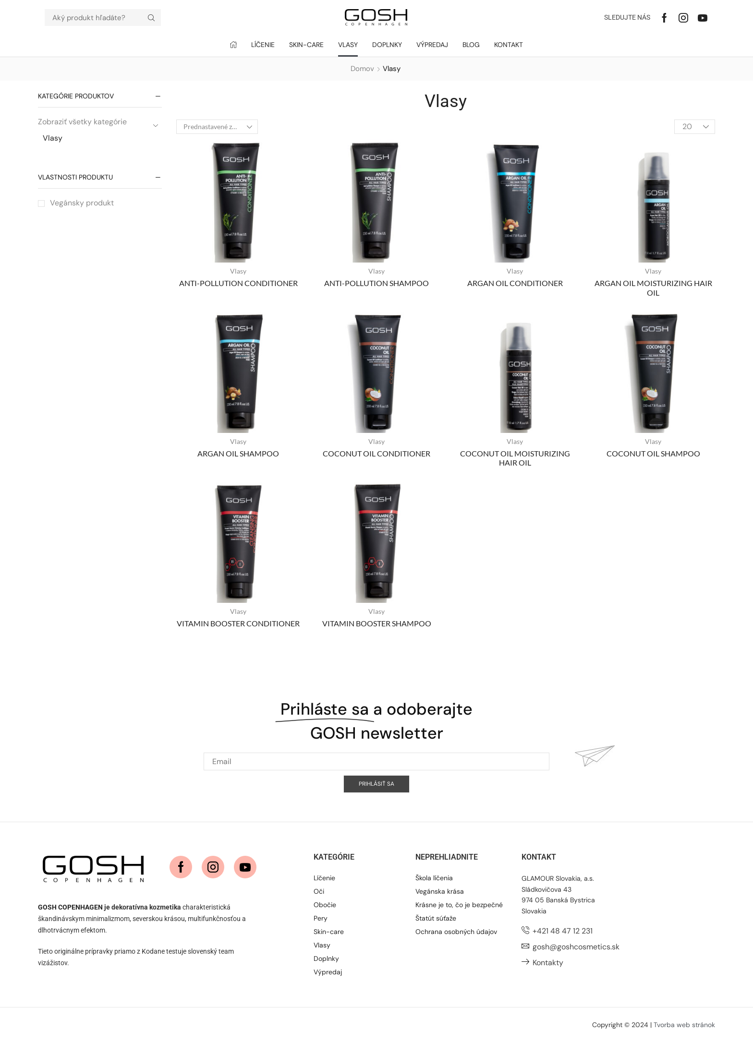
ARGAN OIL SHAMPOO (238, 453)
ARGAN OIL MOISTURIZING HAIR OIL (653, 287)
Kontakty (548, 963)
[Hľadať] (151, 17)
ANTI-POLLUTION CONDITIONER (238, 282)
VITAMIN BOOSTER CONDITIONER (238, 623)
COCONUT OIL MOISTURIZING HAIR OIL (515, 458)
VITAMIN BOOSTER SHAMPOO (376, 623)
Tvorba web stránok (684, 1024)
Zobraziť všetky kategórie (82, 122)
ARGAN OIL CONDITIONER (515, 282)
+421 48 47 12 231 (563, 931)
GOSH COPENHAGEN (70, 907)
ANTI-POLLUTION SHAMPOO (376, 282)
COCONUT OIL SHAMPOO (653, 453)
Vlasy (52, 138)
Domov (362, 68)
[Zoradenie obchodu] (217, 127)
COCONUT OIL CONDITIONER (376, 453)
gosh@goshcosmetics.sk (576, 947)
